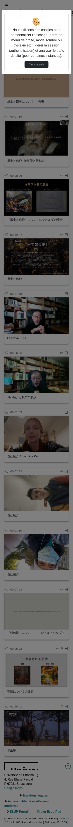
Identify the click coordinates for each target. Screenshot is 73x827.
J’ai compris (36, 64)
